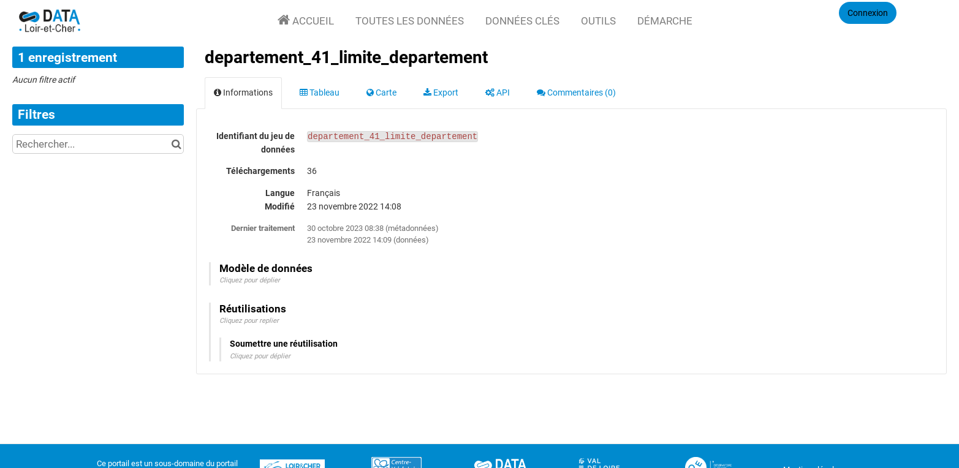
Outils (598, 21)
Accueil (312, 21)
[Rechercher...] (98, 144)
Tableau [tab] (319, 92)
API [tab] (497, 92)
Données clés (522, 21)
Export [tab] (440, 92)
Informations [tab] (243, 92)
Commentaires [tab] (576, 92)
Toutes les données (409, 21)
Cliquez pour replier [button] (249, 321)
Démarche (664, 21)
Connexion (867, 13)
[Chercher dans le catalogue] (176, 144)
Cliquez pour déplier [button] (249, 280)
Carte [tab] (381, 92)
